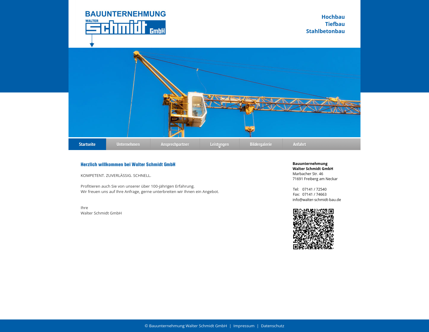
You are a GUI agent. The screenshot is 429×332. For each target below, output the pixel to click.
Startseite (87, 144)
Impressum (244, 325)
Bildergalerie (261, 144)
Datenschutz (272, 325)
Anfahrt (299, 144)
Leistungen (219, 145)
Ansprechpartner (175, 144)
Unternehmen (128, 144)
